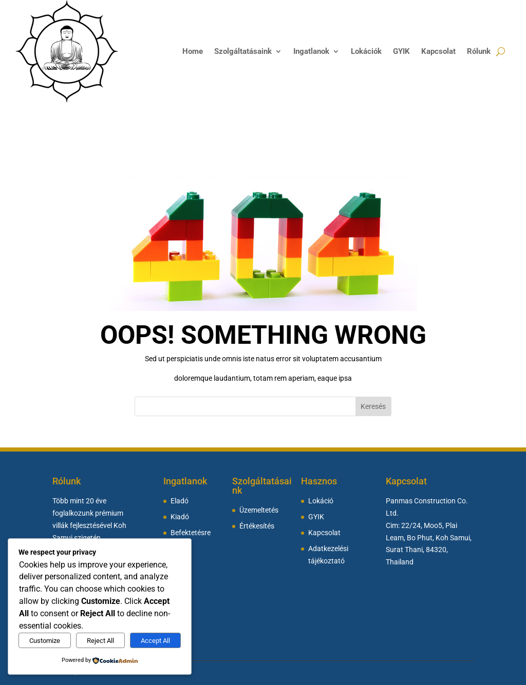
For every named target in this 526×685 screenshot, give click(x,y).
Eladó (180, 501)
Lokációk (366, 51)
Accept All (155, 640)
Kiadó (180, 517)
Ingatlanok (311, 51)
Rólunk (479, 51)
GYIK (401, 51)
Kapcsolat (438, 51)
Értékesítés (256, 526)
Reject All (100, 640)
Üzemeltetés (258, 510)
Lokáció (320, 501)
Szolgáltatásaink (243, 51)
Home (192, 51)
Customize (44, 640)
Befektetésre (191, 533)
